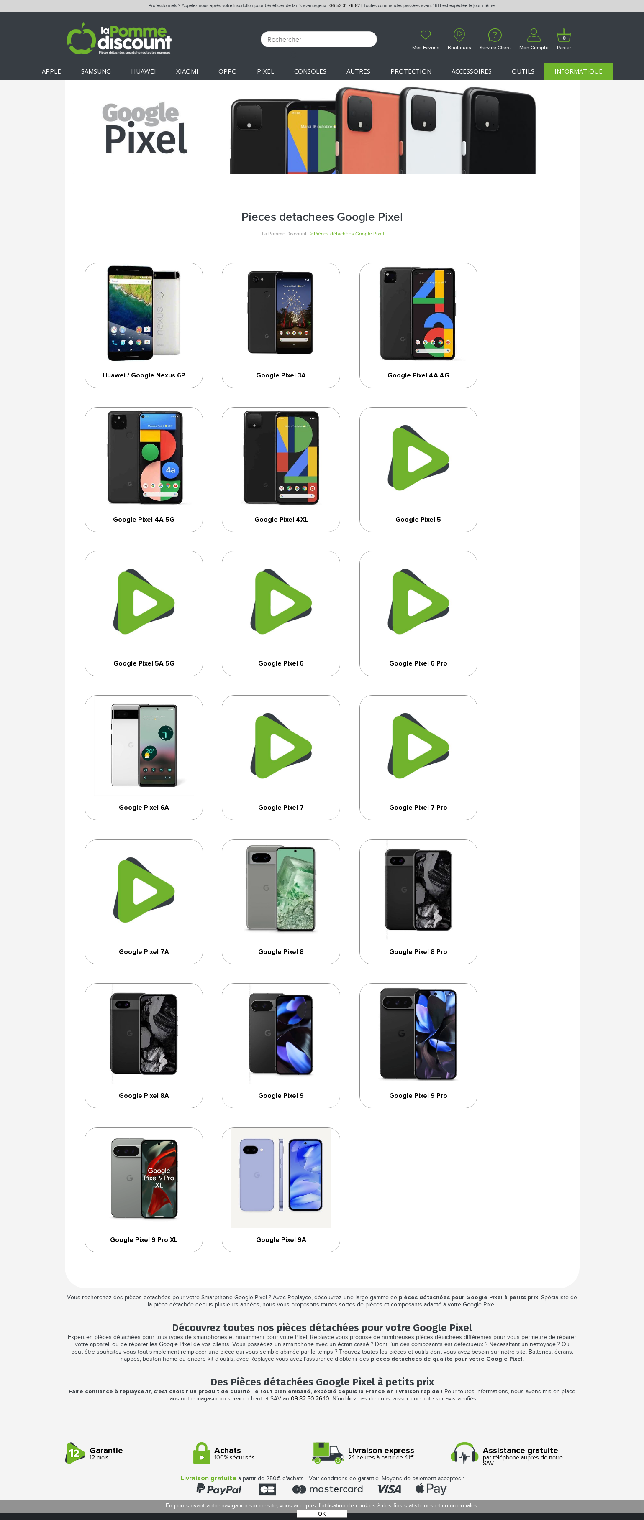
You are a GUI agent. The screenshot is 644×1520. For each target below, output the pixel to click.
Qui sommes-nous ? (95, 1314)
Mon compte (213, 1314)
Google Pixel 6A (260, 679)
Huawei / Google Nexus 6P (137, 380)
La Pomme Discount (284, 234)
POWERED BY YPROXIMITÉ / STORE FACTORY (322, 1490)
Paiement (208, 1332)
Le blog (77, 1332)
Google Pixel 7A (137, 826)
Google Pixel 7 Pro (507, 679)
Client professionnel (228, 1359)
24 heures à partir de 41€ (383, 1189)
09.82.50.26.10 (310, 1134)
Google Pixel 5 (260, 531)
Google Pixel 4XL (137, 531)
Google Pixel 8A (507, 826)
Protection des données (362, 1332)
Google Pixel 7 (384, 679)
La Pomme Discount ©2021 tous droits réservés (322, 1476)
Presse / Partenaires (354, 1350)
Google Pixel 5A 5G (383, 531)
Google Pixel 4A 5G (507, 376)
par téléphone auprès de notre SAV (512, 1192)
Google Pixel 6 (507, 531)
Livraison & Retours (225, 1341)
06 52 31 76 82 (344, 5)
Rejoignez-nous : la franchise (112, 1341)
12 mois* (126, 1189)
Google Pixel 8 (260, 826)
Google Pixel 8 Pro (384, 826)
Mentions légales (351, 1323)
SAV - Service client (223, 1350)
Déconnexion (214, 1323)
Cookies (334, 1341)
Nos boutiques (89, 1323)
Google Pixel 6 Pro (137, 679)
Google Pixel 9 (137, 973)
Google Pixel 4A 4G (384, 376)
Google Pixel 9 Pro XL (383, 973)
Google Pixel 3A (260, 376)
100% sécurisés (254, 1189)
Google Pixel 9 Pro (260, 973)
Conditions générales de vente (373, 1314)
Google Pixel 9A (507, 973)
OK (322, 1514)
